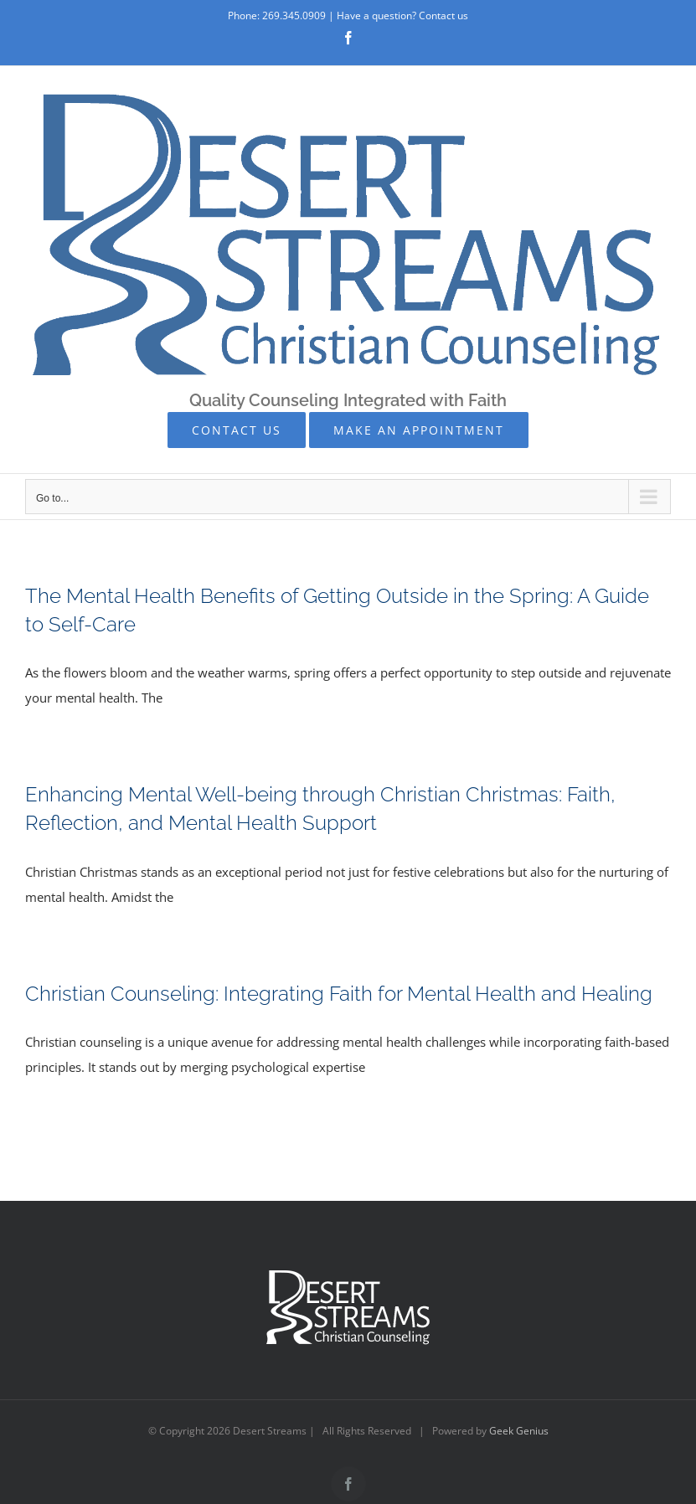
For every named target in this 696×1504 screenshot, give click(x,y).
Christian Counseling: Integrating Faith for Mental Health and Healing (338, 994)
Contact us (443, 15)
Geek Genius (519, 1431)
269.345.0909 (294, 15)
